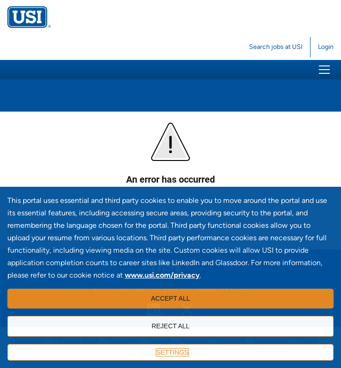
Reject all (170, 326)
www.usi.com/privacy (162, 275)
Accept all (170, 298)
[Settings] (170, 352)
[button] (324, 69)
